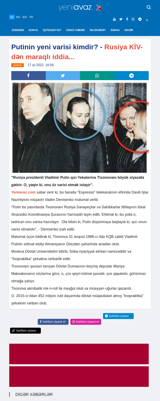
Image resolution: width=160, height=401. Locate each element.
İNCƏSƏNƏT (98, 30)
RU (18, 17)
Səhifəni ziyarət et (52, 321)
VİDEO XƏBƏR (75, 30)
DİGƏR (129, 30)
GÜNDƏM (18, 30)
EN (25, 17)
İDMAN (115, 30)
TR (31, 17)
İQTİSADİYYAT (52, 30)
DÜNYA (33, 30)
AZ (12, 17)
